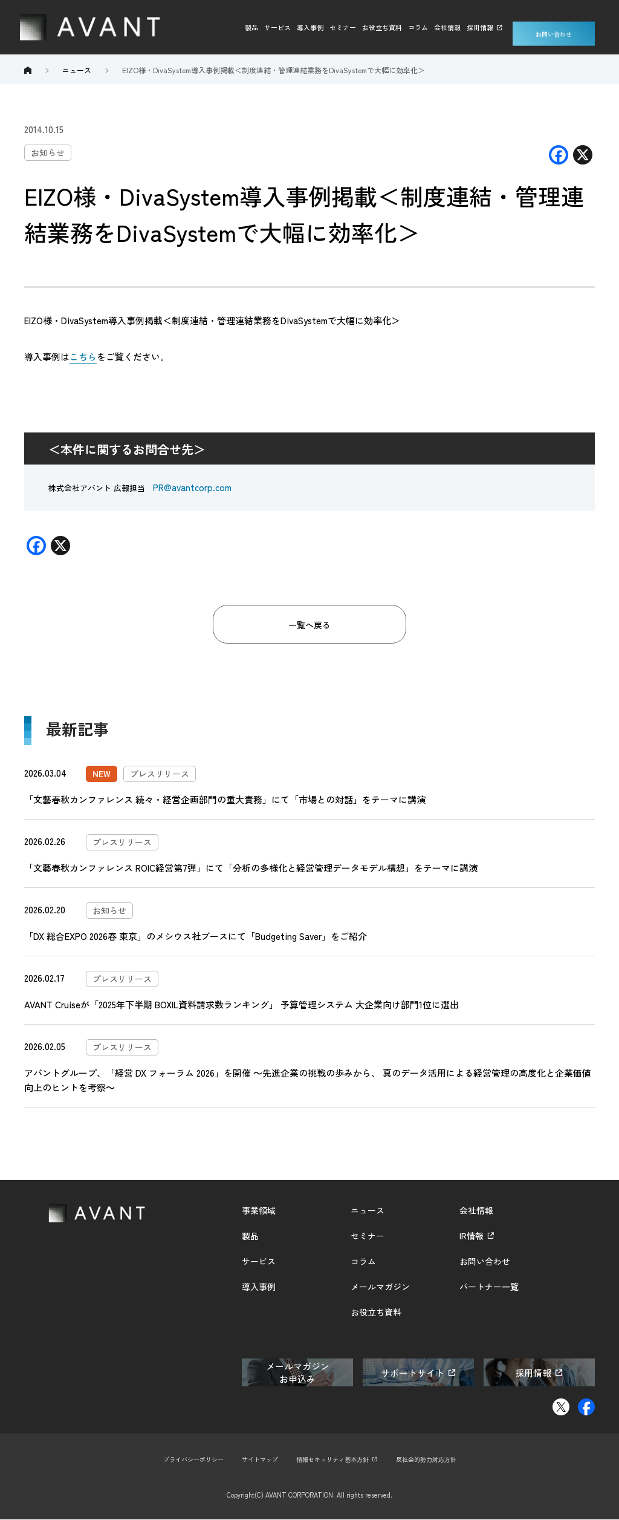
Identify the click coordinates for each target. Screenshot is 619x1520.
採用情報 (480, 27)
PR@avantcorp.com (192, 487)
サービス (277, 27)
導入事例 (310, 27)
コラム (418, 27)
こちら (83, 356)
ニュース (367, 1211)
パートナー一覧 (489, 1287)
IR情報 (471, 1236)
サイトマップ (256, 1459)
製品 (251, 27)
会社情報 (447, 27)
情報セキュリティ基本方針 (334, 1459)
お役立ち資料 (382, 27)
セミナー (342, 27)
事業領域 (259, 1211)
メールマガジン (380, 1287)
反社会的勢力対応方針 (434, 1459)
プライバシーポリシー (184, 1459)
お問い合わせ (553, 27)
